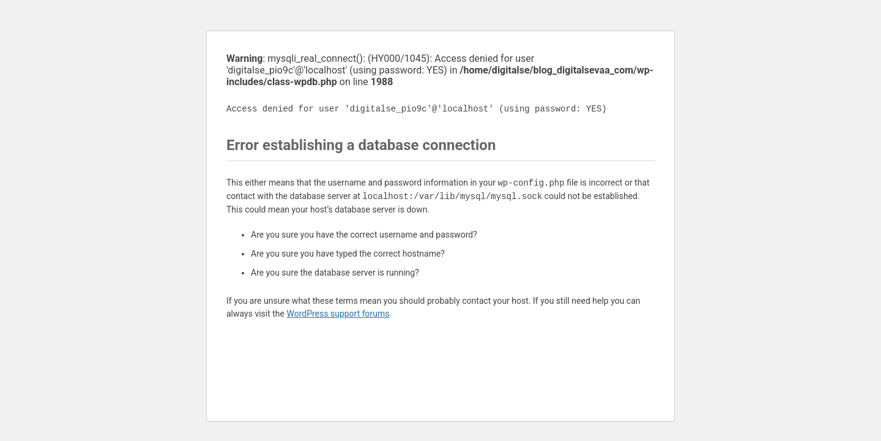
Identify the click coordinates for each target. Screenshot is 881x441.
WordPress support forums (337, 313)
